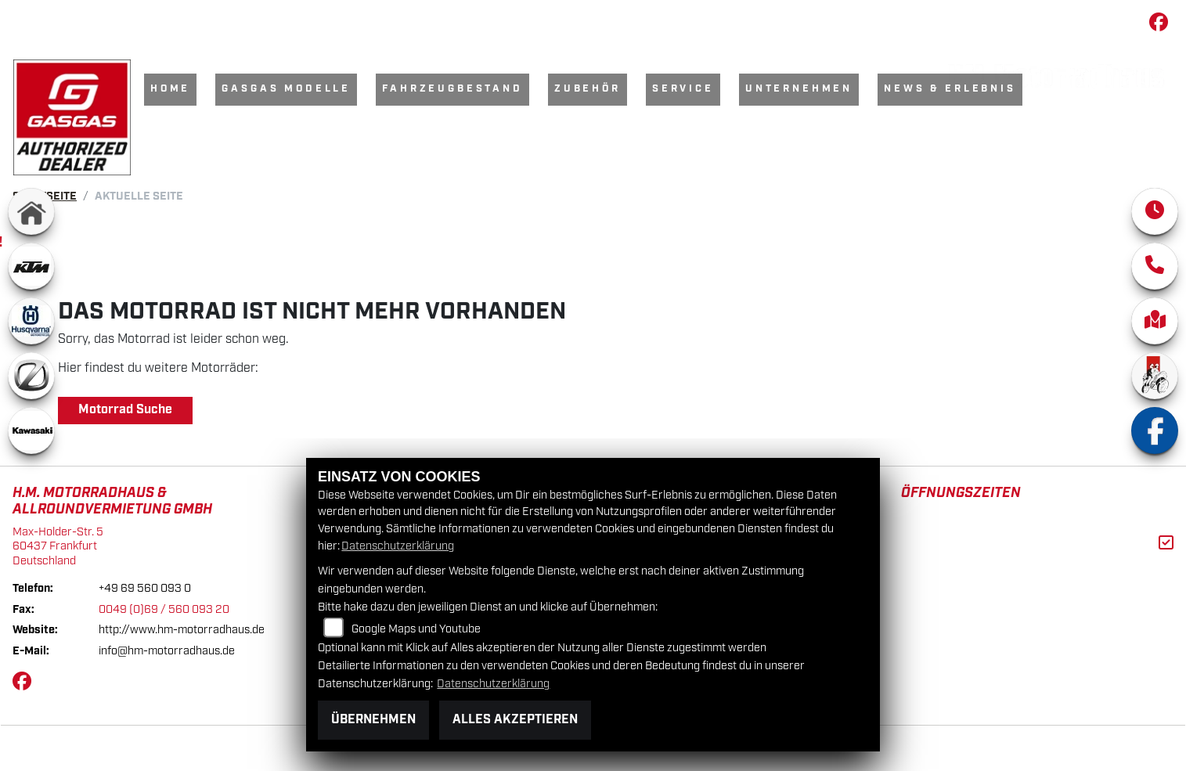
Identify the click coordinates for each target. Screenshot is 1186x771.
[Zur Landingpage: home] (31, 219)
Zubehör (587, 88)
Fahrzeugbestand (452, 88)
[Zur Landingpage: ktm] (31, 273)
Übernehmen (373, 720)
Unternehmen (799, 88)
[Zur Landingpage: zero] (31, 383)
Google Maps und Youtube (416, 628)
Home (170, 88)
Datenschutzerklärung (397, 546)
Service (683, 88)
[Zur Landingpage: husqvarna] (31, 328)
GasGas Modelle (286, 88)
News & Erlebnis (950, 88)
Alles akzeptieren (515, 720)
